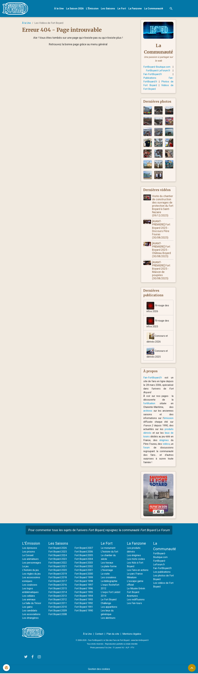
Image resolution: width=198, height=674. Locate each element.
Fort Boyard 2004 (83, 559)
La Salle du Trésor (31, 603)
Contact (99, 634)
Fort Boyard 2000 (83, 574)
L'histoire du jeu (30, 570)
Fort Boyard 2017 (57, 581)
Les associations (31, 614)
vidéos (166, 444)
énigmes (164, 440)
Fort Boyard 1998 (83, 581)
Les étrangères (30, 618)
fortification (149, 404)
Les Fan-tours (134, 607)
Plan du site (112, 634)
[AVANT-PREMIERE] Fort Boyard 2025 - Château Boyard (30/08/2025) (161, 250)
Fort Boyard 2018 (57, 578)
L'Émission (92, 8)
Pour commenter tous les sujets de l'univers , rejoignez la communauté (99, 531)
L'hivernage (107, 570)
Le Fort (122, 8)
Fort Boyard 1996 (83, 589)
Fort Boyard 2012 (57, 600)
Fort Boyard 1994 (83, 596)
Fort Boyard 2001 (83, 570)
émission (168, 418)
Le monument (108, 548)
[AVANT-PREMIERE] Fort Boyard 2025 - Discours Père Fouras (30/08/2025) (161, 229)
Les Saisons (108, 8)
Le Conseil (28, 555)
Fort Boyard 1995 (83, 592)
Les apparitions (109, 607)
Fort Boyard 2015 (57, 589)
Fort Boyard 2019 (57, 574)
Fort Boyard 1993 (83, 600)
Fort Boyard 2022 (57, 563)
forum (146, 448)
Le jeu (25, 567)
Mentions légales (131, 634)
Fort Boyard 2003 (83, 563)
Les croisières (108, 578)
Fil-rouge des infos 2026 (158, 307)
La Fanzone (135, 8)
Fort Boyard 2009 (57, 611)
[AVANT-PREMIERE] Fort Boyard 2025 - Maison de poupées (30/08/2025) (161, 270)
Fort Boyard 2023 (57, 559)
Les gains (27, 607)
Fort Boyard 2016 (57, 585)
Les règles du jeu (31, 574)
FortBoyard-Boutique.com (157, 67)
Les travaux (107, 563)
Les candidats (29, 611)
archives (147, 411)
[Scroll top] (192, 668)
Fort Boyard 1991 (83, 607)
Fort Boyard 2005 (83, 555)
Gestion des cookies (99, 669)
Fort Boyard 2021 (57, 567)
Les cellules (28, 596)
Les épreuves (29, 548)
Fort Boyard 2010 (57, 607)
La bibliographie (109, 581)
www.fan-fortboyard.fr (140, 641)
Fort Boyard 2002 (83, 567)
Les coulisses (29, 585)
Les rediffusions (136, 603)
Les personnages (31, 563)
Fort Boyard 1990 (83, 611)
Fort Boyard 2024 (57, 555)
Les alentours (108, 618)
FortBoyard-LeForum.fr (158, 70)
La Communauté (153, 8)
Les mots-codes (136, 559)
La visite (105, 574)
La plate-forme (109, 567)
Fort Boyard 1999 (83, 578)
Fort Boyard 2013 (57, 596)
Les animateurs (30, 559)
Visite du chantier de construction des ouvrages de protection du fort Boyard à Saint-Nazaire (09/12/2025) (162, 206)
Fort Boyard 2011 (57, 603)
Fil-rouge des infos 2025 (158, 322)
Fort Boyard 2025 (57, 552)
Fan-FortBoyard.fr (152, 74)
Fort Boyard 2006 (83, 552)
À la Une (59, 8)
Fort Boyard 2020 (57, 570)
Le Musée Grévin (136, 592)
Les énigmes (134, 555)
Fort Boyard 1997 (83, 585)
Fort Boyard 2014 (57, 592)
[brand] (15, 8)
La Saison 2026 (75, 8)
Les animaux (29, 600)
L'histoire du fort (109, 552)
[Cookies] (6, 667)
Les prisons (28, 552)
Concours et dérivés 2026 (157, 338)
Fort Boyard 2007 (83, 548)
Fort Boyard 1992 (83, 603)
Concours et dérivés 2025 (157, 353)
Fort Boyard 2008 (57, 614)
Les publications (162, 572)
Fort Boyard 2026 (57, 548)
